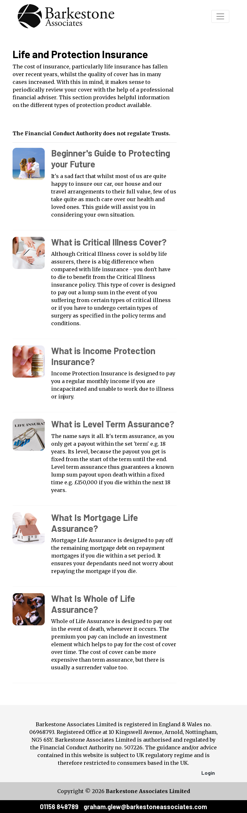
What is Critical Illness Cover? (109, 242)
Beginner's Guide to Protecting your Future (110, 158)
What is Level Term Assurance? (112, 423)
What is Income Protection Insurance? (103, 356)
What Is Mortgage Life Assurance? (94, 523)
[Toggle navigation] (220, 16)
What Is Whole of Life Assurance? (93, 604)
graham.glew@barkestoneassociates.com (145, 806)
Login (208, 773)
